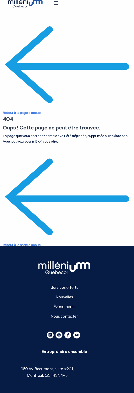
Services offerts (64, 287)
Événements (64, 306)
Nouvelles (64, 297)
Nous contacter (64, 316)
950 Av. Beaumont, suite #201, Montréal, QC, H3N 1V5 (47, 372)
